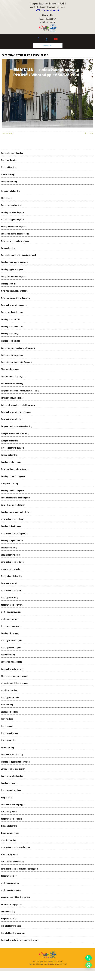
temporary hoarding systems (12, 604)
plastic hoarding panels (10, 882)
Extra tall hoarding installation (13, 504)
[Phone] (88, 958)
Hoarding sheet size (8, 283)
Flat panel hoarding (8, 167)
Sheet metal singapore (10, 369)
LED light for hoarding (9, 440)
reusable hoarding (8, 911)
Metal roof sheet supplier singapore (15, 240)
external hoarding (8, 654)
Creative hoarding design (11, 554)
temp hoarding (6, 797)
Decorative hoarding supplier (12, 354)
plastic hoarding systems (11, 611)
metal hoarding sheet (9, 690)
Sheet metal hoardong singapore (14, 376)
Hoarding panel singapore (11, 461)
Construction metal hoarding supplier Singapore (19, 939)
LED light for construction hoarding (15, 433)
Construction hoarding (10, 583)
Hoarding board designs (10, 333)
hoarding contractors (9, 733)
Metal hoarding (7, 704)
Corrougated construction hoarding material (18, 255)
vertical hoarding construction (13, 768)
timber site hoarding (9, 825)
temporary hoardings (9, 918)
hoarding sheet (7, 718)
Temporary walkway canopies (12, 397)
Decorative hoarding (9, 181)
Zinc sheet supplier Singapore (12, 219)
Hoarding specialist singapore (12, 490)
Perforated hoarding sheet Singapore (15, 497)
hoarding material (8, 740)
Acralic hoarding (7, 747)
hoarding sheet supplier (10, 697)
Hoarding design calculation (12, 540)
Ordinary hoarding (8, 247)
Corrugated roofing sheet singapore (15, 233)
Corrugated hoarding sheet (11, 205)
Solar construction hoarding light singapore (18, 404)
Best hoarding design (9, 547)
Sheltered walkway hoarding (12, 383)
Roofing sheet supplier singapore (14, 226)
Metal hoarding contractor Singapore (15, 297)
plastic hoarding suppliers (11, 889)
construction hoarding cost (11, 590)
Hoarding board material (10, 319)
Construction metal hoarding (12, 668)
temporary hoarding (8, 875)
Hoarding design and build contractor (15, 761)
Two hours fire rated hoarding (12, 861)
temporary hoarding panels (11, 818)
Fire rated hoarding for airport (13, 932)
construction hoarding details (12, 561)
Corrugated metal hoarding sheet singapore (18, 347)
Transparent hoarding (9, 483)
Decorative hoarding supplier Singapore (16, 362)
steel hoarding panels (9, 854)
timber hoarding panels (10, 832)
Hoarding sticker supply (10, 633)
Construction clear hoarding (12, 754)
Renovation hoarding (9, 454)
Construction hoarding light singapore (16, 412)
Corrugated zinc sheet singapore (14, 276)
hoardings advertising (9, 597)
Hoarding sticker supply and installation (16, 511)
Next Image (89, 133)
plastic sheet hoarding (10, 618)
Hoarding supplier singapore (12, 269)
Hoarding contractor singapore (13, 476)
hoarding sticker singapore (11, 640)
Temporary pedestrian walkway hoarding (16, 426)
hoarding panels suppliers (11, 790)
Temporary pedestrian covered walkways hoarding (20, 390)
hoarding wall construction (11, 625)
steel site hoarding (8, 840)
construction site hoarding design (14, 533)
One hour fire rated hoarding (12, 775)
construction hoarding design (12, 518)
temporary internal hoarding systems (15, 897)
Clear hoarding (6, 197)
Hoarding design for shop (11, 526)
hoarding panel (7, 725)
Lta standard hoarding (9, 711)
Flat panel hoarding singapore (12, 447)
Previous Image (8, 133)
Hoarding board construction (12, 326)
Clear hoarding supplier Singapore (14, 675)
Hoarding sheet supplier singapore (14, 262)
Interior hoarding (7, 174)
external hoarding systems (11, 904)
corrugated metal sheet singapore (14, 683)
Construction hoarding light (12, 419)
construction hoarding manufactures (15, 847)
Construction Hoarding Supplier (13, 804)
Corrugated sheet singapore (12, 312)
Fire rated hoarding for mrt (11, 925)
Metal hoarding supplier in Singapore (15, 469)
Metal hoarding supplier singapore (14, 290)
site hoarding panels (9, 811)
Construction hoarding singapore (14, 305)
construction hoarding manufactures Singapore (19, 868)
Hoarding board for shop (10, 340)
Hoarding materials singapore (12, 212)
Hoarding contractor (9, 782)
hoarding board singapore (11, 647)
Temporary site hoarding (10, 190)
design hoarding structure (11, 568)
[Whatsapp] (88, 965)
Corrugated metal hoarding (11, 661)
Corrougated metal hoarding (12, 152)
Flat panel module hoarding (11, 576)
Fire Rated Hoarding (9, 160)
